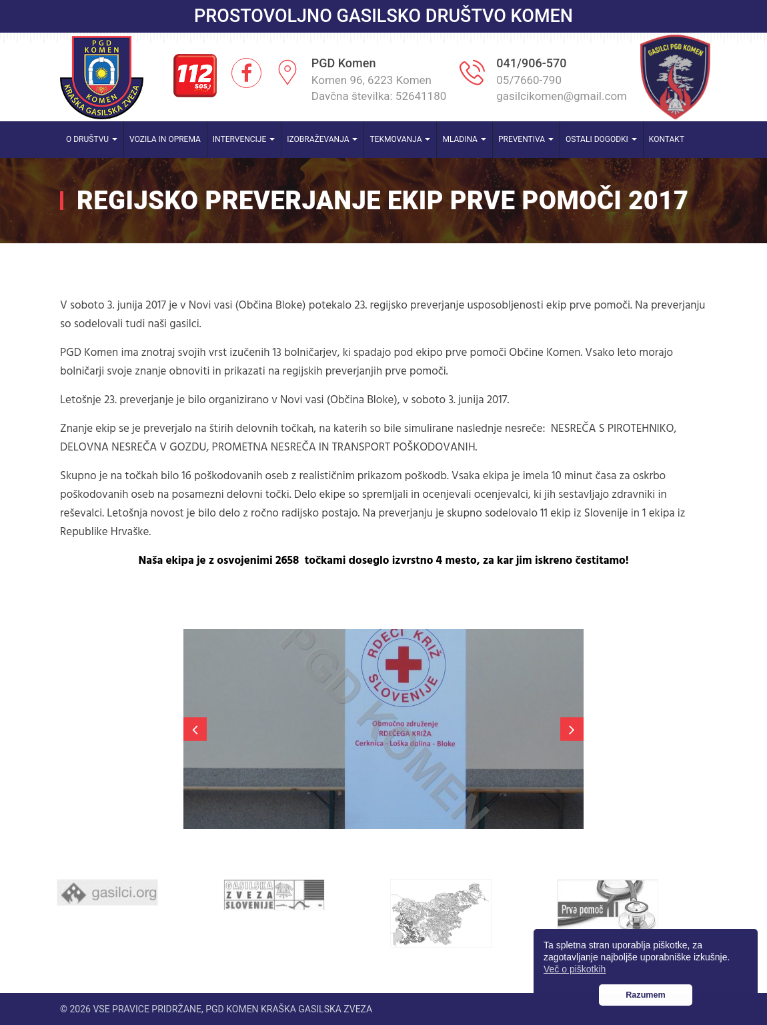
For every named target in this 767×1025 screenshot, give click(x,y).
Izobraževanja (322, 139)
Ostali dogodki (601, 139)
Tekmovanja (399, 139)
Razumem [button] (646, 995)
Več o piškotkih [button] (575, 969)
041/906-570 (531, 63)
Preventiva (526, 139)
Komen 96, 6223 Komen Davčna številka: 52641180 (379, 88)
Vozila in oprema (165, 139)
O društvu (91, 139)
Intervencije (244, 139)
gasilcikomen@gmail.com (561, 96)
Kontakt (666, 139)
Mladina (464, 139)
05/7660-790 (529, 80)
